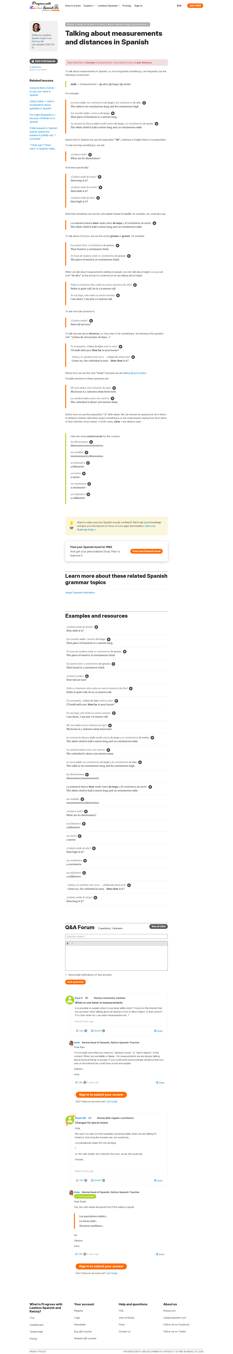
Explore (89, 5)
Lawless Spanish (109, 5)
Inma (78, 1042)
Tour (32, 1317)
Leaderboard (36, 1324)
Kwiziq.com (169, 1310)
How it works (73, 5)
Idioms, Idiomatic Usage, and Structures (127, 24)
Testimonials (36, 1331)
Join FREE (195, 5)
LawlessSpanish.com (174, 1317)
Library (80, 24)
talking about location (134, 373)
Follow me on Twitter (174, 1331)
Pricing (127, 5)
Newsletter (80, 1324)
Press (122, 1324)
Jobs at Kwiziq (126, 1317)
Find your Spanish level (146, 551)
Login (77, 1317)
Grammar (90, 24)
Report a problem (38, 69)
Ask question (75, 981)
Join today (112, 1102)
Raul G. (81, 997)
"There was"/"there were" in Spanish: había (42, 147)
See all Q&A (159, 926)
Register (78, 1310)
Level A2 (101, 24)
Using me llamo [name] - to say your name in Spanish (43, 91)
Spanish (70, 24)
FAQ (121, 1310)
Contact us (124, 1331)
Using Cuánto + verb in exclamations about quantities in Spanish (42, 105)
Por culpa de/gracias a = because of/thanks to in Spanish (43, 118)
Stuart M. (83, 1118)
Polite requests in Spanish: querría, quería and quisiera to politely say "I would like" (44, 133)
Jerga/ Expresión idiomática (80, 592)
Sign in (138, 5)
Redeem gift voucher (85, 1338)
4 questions (35, 67)
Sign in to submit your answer (101, 1095)
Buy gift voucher (83, 1331)
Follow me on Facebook (176, 1324)
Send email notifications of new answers (90, 974)
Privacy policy (38, 1351)
